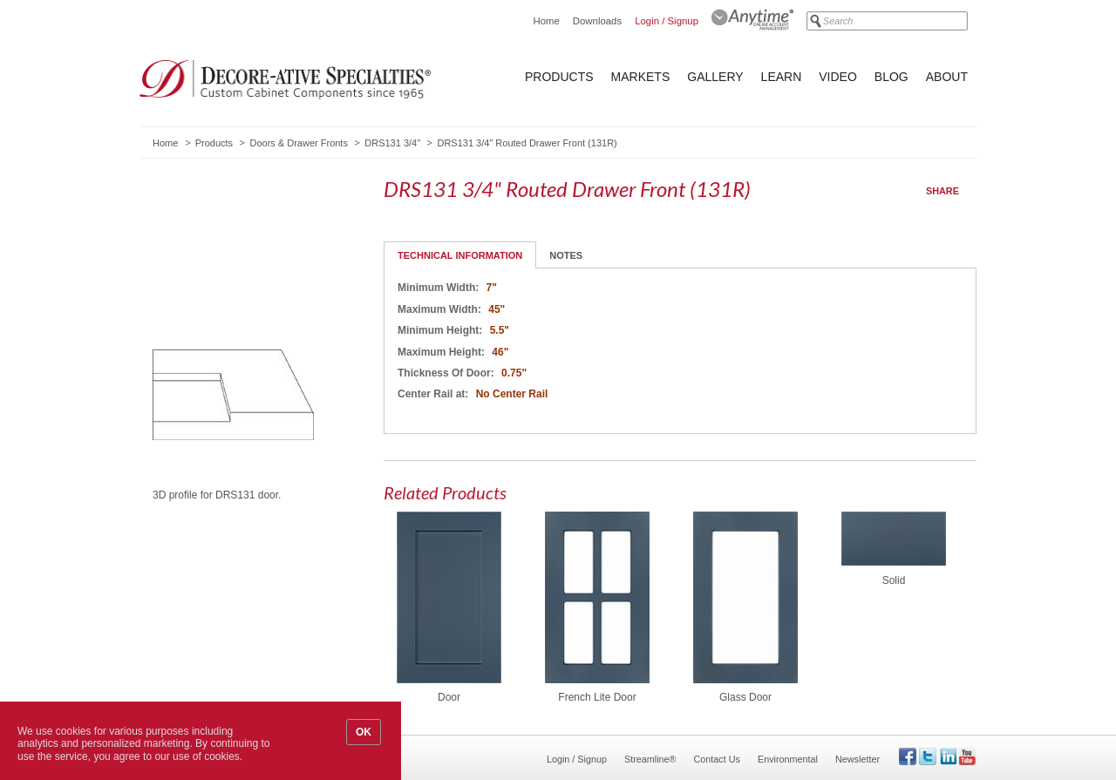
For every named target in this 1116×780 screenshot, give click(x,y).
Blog (891, 77)
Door (449, 697)
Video (838, 77)
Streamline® (650, 759)
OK (363, 732)
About (947, 77)
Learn (781, 77)
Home (546, 21)
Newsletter (857, 759)
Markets (640, 77)
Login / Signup (666, 21)
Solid (894, 580)
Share (942, 191)
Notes (565, 255)
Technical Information (460, 255)
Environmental (788, 759)
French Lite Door (597, 697)
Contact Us (717, 759)
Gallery (715, 77)
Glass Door (745, 697)
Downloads (597, 21)
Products (559, 77)
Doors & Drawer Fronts (298, 143)
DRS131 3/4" (392, 143)
